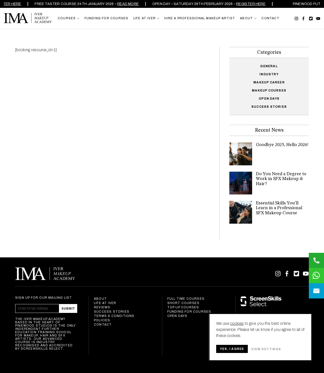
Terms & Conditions (114, 316)
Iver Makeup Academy (28, 18)
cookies (237, 323)
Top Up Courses (183, 307)
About (100, 298)
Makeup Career (269, 82)
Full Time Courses (186, 298)
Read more (130, 4)
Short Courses (183, 303)
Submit (68, 308)
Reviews (102, 307)
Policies (102, 320)
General (269, 66)
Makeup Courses (269, 90)
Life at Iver (105, 303)
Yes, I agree (232, 349)
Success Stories (269, 106)
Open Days (269, 98)
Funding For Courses (189, 311)
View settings (266, 349)
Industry (269, 74)
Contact (103, 324)
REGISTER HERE (253, 4)
